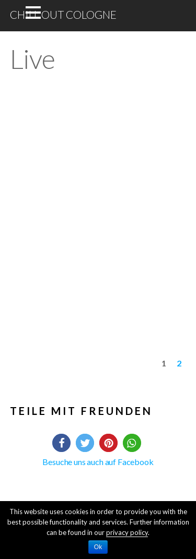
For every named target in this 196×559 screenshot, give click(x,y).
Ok (98, 547)
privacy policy (127, 532)
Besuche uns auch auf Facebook (97, 462)
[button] (61, 443)
